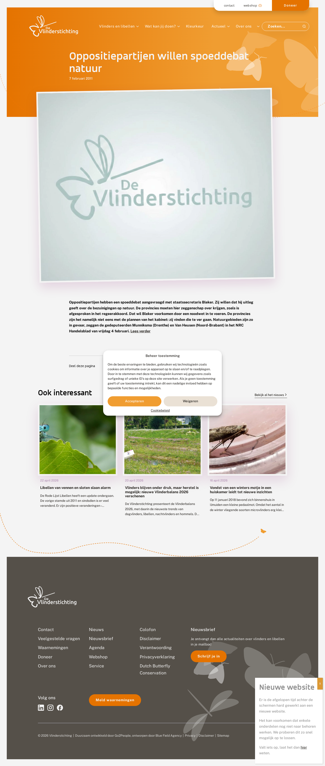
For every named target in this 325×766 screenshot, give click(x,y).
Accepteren (134, 401)
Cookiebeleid (160, 410)
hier (304, 144)
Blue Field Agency (169, 735)
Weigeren (190, 401)
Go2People (123, 735)
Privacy (190, 735)
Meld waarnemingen (115, 700)
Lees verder (140, 331)
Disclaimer (206, 735)
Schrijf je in (208, 656)
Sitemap (223, 735)
